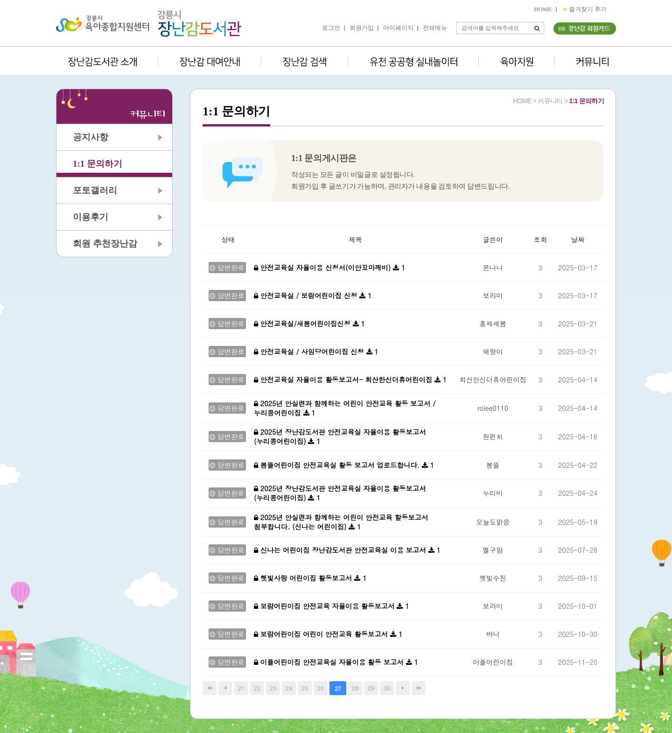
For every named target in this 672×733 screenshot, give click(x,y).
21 (241, 688)
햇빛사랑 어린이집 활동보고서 (304, 578)
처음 (210, 688)
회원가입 (362, 27)
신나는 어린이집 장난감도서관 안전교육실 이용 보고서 (341, 550)
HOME (543, 9)
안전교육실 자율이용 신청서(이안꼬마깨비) (323, 267)
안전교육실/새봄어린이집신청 (303, 323)
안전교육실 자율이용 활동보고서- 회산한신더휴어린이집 (344, 379)
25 (304, 688)
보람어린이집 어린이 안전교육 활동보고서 (322, 634)
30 (387, 688)
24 (289, 688)
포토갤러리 (95, 190)
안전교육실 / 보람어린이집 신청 (306, 295)
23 (272, 688)
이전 (225, 688)
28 (355, 688)
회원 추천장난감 (105, 243)
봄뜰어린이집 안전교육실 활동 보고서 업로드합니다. (338, 465)
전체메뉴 (435, 27)
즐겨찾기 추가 (584, 9)
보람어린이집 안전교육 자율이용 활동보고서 (325, 606)
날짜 (578, 239)
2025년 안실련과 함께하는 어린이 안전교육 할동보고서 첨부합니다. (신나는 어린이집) (341, 522)
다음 (403, 688)
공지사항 (90, 137)
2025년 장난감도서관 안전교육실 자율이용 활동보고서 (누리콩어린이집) (340, 436)
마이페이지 (398, 27)
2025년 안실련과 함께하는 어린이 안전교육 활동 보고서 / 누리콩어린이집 (344, 408)
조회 (540, 239)
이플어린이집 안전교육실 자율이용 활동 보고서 (330, 662)
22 (256, 688)
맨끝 (419, 688)
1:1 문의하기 (97, 164)
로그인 (331, 27)
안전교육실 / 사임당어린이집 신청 (310, 351)
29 (371, 688)
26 (320, 688)
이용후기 (90, 217)
